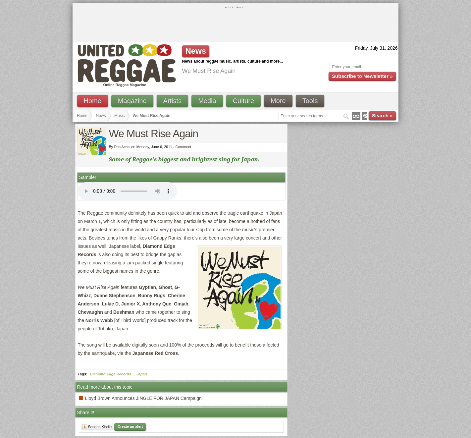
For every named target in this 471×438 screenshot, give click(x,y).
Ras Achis (122, 147)
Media (207, 100)
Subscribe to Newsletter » (362, 76)
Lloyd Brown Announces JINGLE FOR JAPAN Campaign (143, 398)
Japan (141, 374)
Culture (243, 100)
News (101, 115)
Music (119, 115)
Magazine (132, 100)
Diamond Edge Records (110, 374)
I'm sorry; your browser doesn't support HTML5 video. (127, 191)
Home (92, 100)
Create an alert (130, 426)
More (278, 100)
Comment (183, 147)
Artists (172, 100)
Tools (310, 100)
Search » (382, 115)
